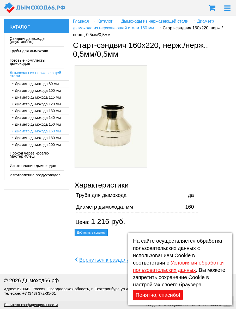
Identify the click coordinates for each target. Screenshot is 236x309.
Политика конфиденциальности (31, 305)
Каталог (19, 27)
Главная (81, 21)
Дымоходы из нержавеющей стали (155, 21)
